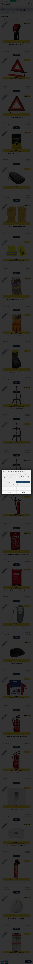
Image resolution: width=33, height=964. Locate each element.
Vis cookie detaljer (16, 484)
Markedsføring (24, 488)
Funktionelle (9, 492)
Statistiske (24, 492)
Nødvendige (9, 488)
